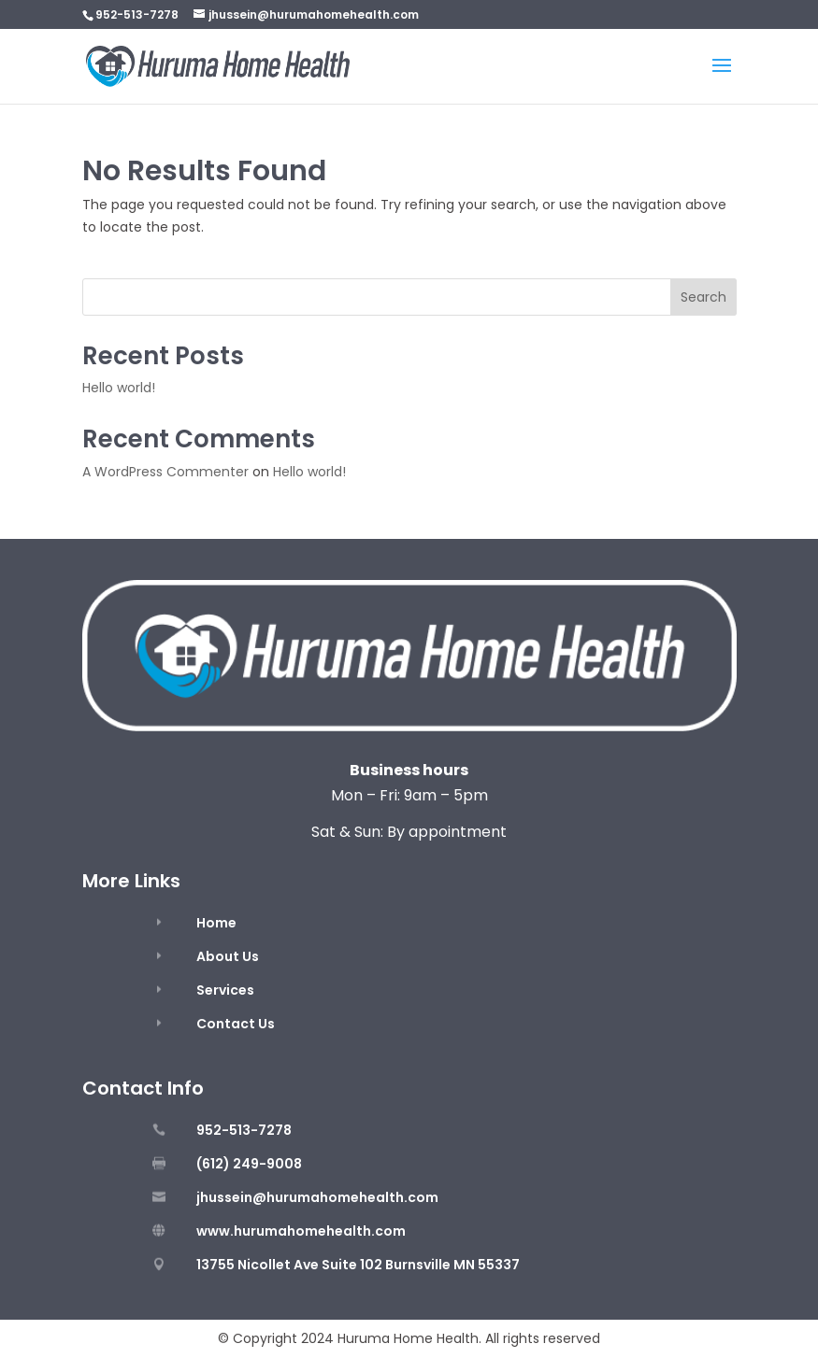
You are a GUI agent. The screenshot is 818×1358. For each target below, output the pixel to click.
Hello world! (118, 387)
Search (703, 297)
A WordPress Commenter (165, 471)
